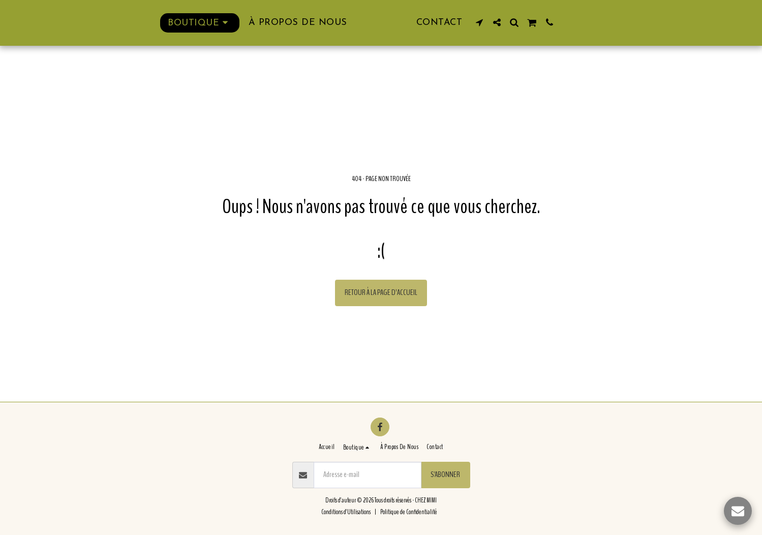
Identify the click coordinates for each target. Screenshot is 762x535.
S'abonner (445, 474)
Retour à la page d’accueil (381, 292)
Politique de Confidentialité (408, 512)
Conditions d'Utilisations (346, 512)
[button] (503, 22)
